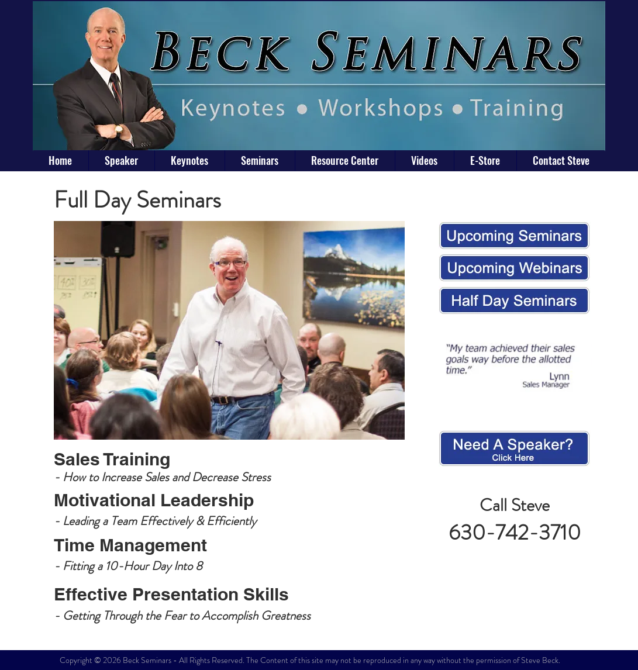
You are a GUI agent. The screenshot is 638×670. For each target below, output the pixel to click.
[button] (260, 160)
